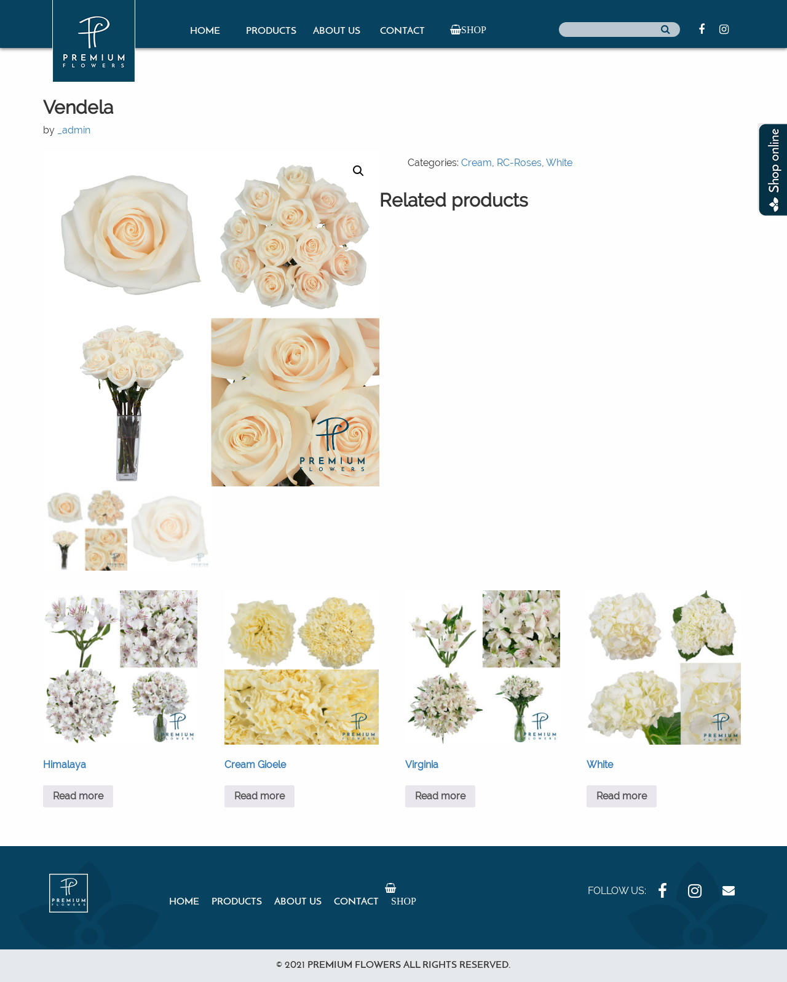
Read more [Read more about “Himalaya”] (78, 796)
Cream (476, 162)
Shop (473, 29)
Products (271, 31)
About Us (336, 31)
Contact (402, 31)
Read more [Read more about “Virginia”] (440, 796)
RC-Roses (519, 162)
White (559, 162)
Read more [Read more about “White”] (621, 796)
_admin (73, 130)
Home (205, 31)
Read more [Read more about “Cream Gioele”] (259, 796)
